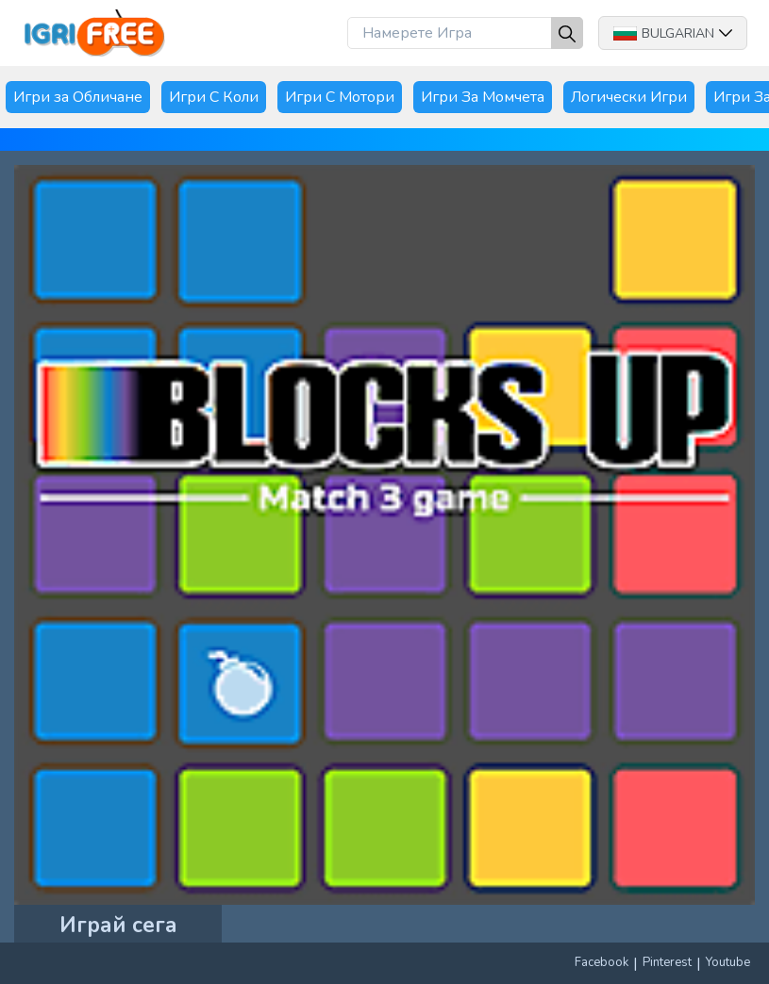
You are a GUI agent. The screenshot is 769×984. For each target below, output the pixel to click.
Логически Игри (629, 97)
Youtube (728, 962)
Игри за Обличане (77, 97)
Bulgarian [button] (672, 33)
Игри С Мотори (339, 97)
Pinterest (667, 962)
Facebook (601, 962)
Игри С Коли (214, 97)
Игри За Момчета (482, 97)
